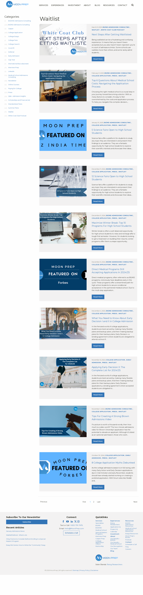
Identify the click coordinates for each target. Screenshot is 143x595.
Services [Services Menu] (43, 5)
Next (135, 522)
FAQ (127, 567)
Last (98, 522)
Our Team (114, 568)
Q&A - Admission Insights (17, 96)
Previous (43, 522)
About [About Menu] (87, 5)
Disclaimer (94, 590)
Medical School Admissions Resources (131, 550)
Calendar (113, 552)
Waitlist (10, 112)
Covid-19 (11, 48)
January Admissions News (15, 551)
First (84, 522)
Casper (10, 28)
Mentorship (100, 566)
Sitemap (75, 590)
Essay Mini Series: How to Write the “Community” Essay (25, 565)
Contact (128, 562)
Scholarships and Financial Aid (19, 100)
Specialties (100, 543)
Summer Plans (13, 108)
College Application (15, 32)
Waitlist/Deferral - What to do (16, 555)
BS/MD (98, 545)
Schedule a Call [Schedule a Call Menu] (71, 553)
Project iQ (114, 549)
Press (10, 92)
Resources (129, 541)
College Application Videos (100, 562)
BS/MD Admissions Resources (129, 544)
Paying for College (15, 88)
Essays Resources (131, 554)
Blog (97, 5)
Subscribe (27, 542)
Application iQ (115, 547)
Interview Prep (13, 67)
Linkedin (11, 71)
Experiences (115, 541)
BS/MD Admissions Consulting (19, 25)
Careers (128, 569)
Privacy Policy (85, 590)
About (112, 556)
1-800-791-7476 (76, 545)
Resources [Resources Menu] (109, 5)
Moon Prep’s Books (129, 556)
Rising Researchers (115, 544)
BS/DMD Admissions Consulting (19, 21)
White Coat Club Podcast (17, 116)
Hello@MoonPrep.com (74, 549)
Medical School (101, 550)
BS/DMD (99, 548)
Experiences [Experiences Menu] (57, 5)
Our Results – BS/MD (115, 559)
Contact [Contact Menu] (122, 5)
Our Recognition (116, 566)
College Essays (13, 36)
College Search (14, 44)
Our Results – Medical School (116, 563)
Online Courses (13, 84)
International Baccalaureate (18, 64)
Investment (74, 5)
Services (99, 541)
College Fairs (13, 40)
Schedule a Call (131, 564)
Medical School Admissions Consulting (18, 76)
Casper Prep (100, 558)
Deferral (11, 52)
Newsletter (12, 81)
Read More (98, 60)
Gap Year (11, 60)
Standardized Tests (15, 104)
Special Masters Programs (101, 553)
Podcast (128, 560)
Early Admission (13, 56)
